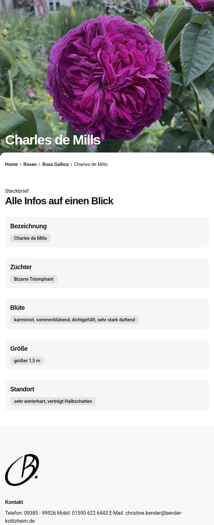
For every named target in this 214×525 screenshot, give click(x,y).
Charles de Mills (30, 238)
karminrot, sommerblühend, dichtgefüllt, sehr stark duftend (74, 320)
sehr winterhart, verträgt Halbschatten (53, 401)
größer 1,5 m (27, 360)
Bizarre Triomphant (33, 279)
